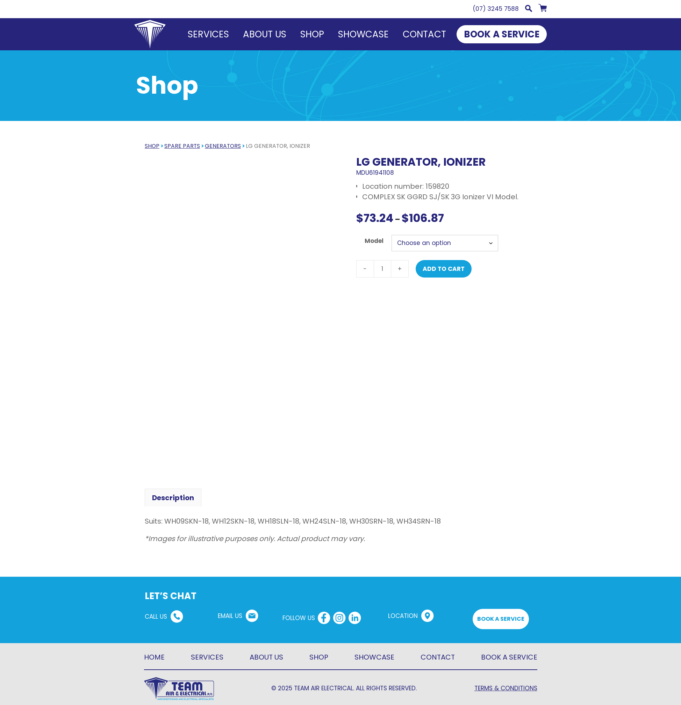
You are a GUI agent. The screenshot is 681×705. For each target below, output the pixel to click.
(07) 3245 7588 (496, 9)
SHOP (152, 146)
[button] (528, 10)
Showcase (363, 34)
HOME (154, 653)
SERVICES (207, 653)
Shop (312, 34)
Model (374, 241)
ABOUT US (266, 653)
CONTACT (438, 653)
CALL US (156, 613)
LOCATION (403, 612)
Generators (223, 146)
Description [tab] (173, 494)
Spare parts (182, 146)
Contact (424, 34)
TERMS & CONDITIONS (505, 684)
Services (208, 34)
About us (264, 34)
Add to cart (444, 269)
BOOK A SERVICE (501, 34)
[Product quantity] (382, 269)
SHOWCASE (374, 653)
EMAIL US (230, 612)
